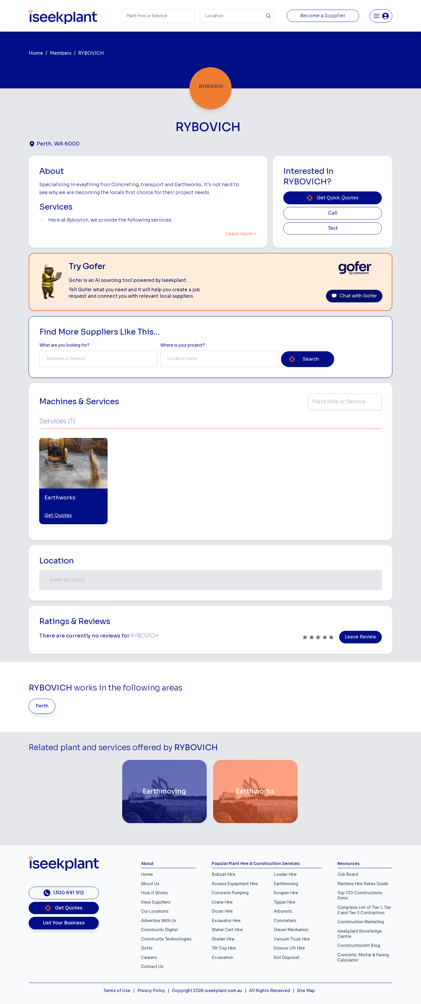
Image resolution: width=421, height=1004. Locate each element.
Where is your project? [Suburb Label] (182, 345)
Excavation (222, 957)
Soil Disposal (286, 957)
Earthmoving (286, 883)
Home (36, 53)
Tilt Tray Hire (224, 948)
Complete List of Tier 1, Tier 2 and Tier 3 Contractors (364, 910)
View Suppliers (155, 902)
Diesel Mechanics (291, 929)
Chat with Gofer (354, 296)
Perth (42, 706)
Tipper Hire (284, 902)
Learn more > (241, 234)
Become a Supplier (323, 16)
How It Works (154, 892)
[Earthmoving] (164, 791)
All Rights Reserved (269, 990)
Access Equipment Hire (235, 883)
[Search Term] (158, 16)
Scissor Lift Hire (289, 948)
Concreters (285, 920)
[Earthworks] (255, 791)
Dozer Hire (222, 911)
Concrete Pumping (230, 892)
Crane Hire (222, 902)
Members (60, 53)
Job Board (347, 874)
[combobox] (98, 359)
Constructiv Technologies (166, 939)
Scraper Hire (286, 892)
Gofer (147, 948)
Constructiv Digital (159, 929)
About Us (150, 883)
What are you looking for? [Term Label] (64, 345)
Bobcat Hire (223, 874)
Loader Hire (285, 874)
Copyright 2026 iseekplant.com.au (207, 990)
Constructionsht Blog (358, 945)
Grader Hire (223, 939)
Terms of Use (116, 990)
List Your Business (64, 923)
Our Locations (155, 911)
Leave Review (360, 637)
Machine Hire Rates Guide (362, 883)
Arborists (283, 911)
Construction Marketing (360, 921)
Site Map (306, 990)
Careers (149, 957)
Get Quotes (58, 515)
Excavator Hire (226, 920)
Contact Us (152, 966)
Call (332, 213)
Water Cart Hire (227, 929)
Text (333, 228)
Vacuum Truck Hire (292, 939)
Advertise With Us (158, 920)
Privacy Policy (151, 990)
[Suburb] (237, 16)
